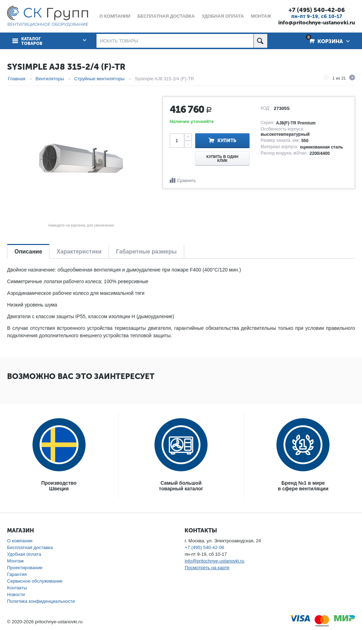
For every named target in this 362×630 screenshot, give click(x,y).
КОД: (265, 108)
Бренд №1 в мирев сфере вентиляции (303, 485)
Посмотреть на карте (207, 567)
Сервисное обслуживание (35, 581)
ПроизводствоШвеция (59, 485)
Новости (16, 594)
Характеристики (79, 252)
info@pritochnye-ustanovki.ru (316, 22)
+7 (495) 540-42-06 (316, 9)
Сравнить (186, 180)
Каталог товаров (31, 41)
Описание (28, 252)
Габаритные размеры (146, 252)
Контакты (17, 587)
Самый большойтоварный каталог (181, 485)
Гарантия (17, 574)
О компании (20, 540)
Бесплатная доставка (30, 547)
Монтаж (15, 561)
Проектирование (24, 567)
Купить (226, 140)
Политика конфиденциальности (41, 601)
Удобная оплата (24, 554)
